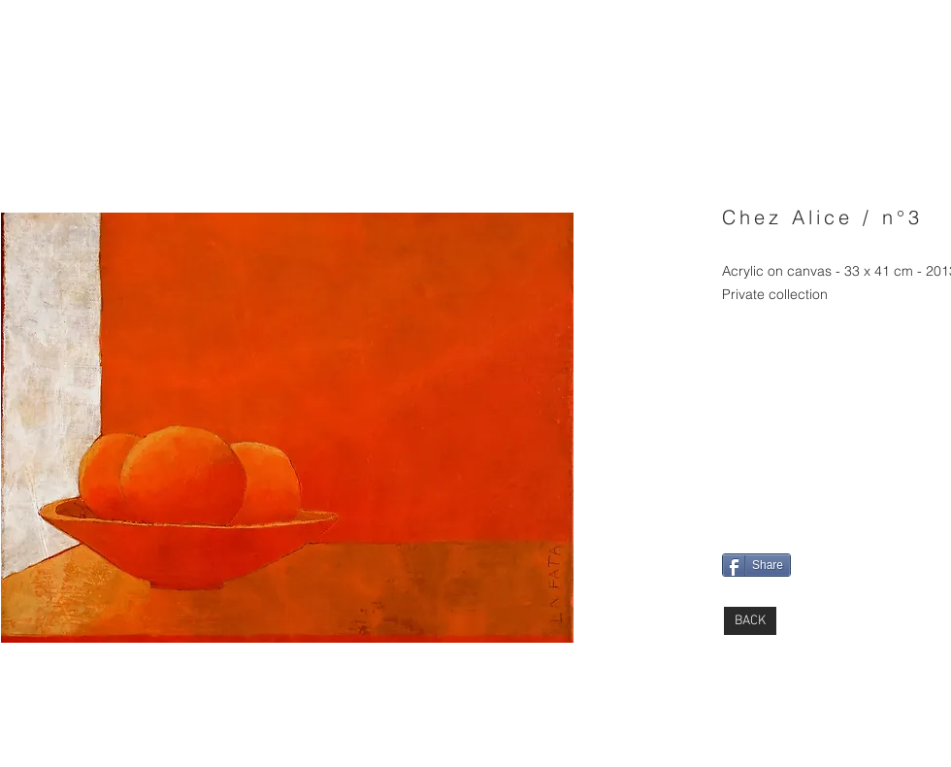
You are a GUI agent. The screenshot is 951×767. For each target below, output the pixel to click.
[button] (287, 428)
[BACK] (750, 621)
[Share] (756, 565)
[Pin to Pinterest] (748, 484)
